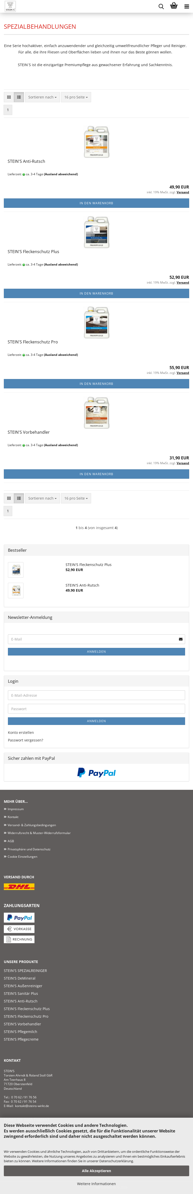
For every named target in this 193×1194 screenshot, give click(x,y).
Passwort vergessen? (25, 740)
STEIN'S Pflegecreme (21, 1039)
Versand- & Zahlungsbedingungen (32, 825)
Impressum (16, 809)
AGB (11, 841)
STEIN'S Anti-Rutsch (26, 161)
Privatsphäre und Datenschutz (29, 849)
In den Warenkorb (96, 203)
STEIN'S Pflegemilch (20, 1031)
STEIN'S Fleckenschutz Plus (33, 251)
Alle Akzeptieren (96, 1170)
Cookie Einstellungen (22, 856)
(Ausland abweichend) (61, 174)
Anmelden (96, 651)
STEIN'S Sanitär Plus (21, 993)
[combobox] (42, 97)
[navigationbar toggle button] (186, 6)
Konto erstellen (21, 732)
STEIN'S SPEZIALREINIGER (25, 970)
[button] (9, 97)
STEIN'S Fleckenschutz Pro (33, 342)
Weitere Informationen (96, 1183)
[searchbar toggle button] (161, 6)
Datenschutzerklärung (116, 1161)
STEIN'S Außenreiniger (23, 985)
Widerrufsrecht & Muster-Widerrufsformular (39, 833)
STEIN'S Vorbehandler (29, 432)
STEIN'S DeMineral (19, 978)
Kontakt (13, 817)
